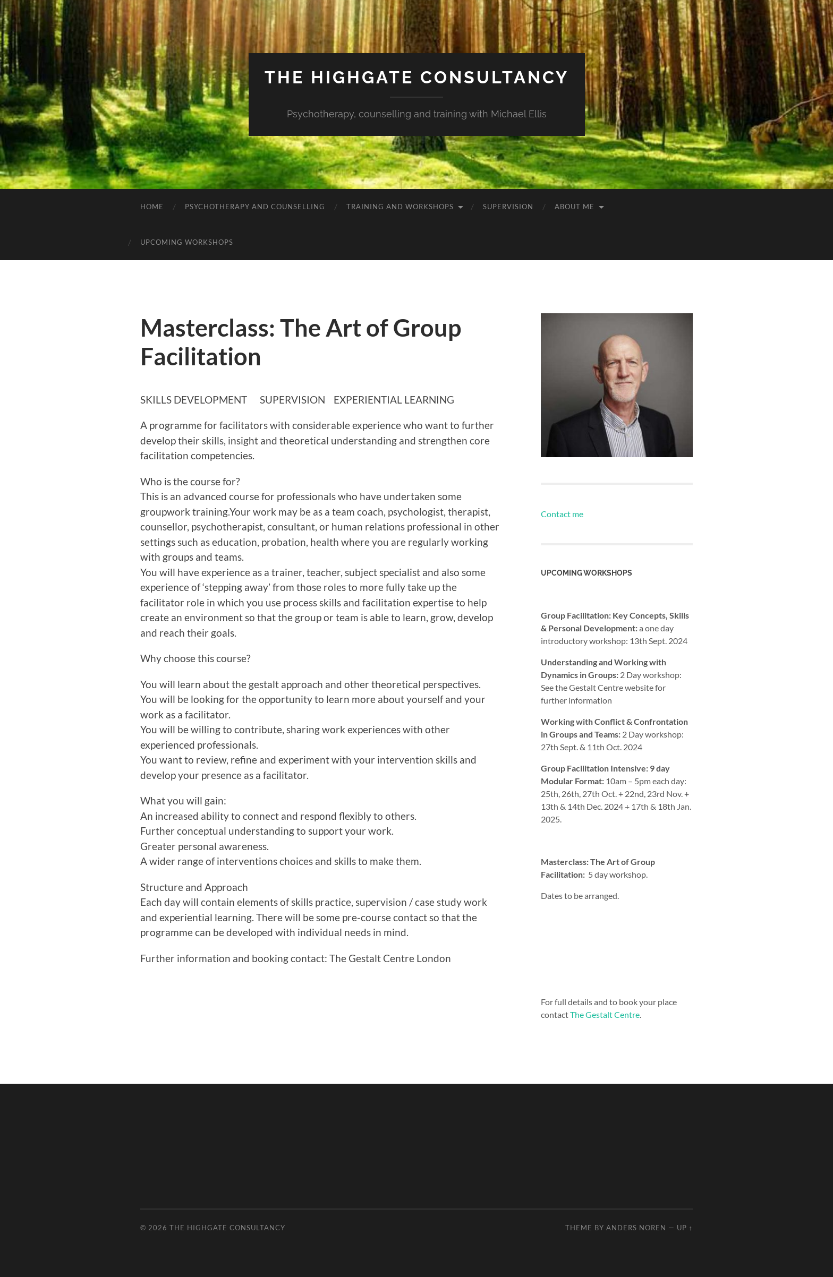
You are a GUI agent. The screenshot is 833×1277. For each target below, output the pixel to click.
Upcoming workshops (186, 242)
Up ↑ (685, 1227)
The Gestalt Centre (605, 1014)
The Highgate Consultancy (417, 77)
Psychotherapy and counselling (255, 206)
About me (574, 206)
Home (152, 206)
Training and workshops (400, 206)
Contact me (562, 514)
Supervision (508, 206)
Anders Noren (636, 1227)
